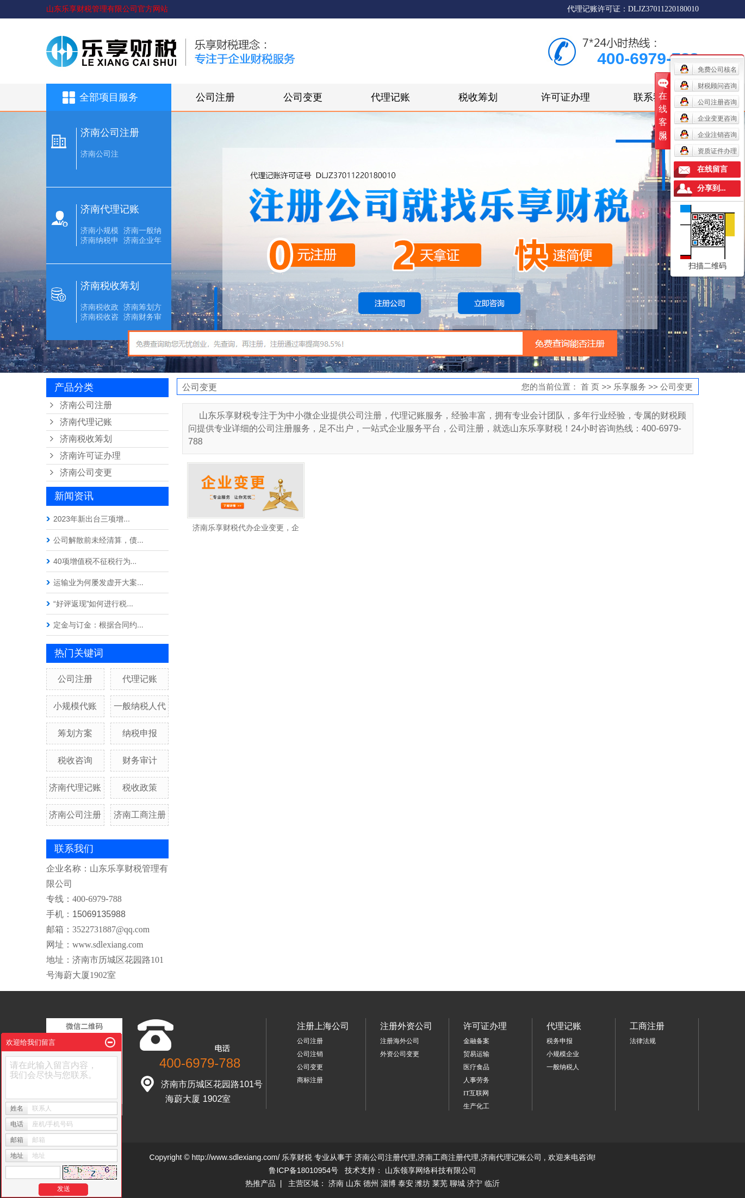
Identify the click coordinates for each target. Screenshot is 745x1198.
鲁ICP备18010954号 (303, 1170)
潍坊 (422, 1183)
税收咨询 (75, 760)
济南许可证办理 (90, 455)
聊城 (457, 1183)
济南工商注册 (140, 814)
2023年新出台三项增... (91, 519)
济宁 (474, 1183)
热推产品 (260, 1183)
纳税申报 (139, 733)
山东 (353, 1183)
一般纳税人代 (140, 706)
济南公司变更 (86, 472)
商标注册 (310, 1080)
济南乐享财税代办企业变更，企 (246, 527)
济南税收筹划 (109, 285)
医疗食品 (476, 1067)
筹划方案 (75, 733)
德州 (370, 1183)
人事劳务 (476, 1080)
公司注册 (215, 97)
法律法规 (643, 1041)
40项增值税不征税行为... (94, 561)
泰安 (405, 1183)
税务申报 (560, 1041)
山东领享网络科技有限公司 (430, 1170)
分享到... (711, 188)
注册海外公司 (399, 1041)
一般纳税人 (563, 1067)
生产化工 (476, 1106)
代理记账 (390, 97)
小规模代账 (75, 706)
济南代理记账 (109, 209)
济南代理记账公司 (511, 1157)
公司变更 (302, 97)
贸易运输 (476, 1054)
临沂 (492, 1183)
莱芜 (440, 1183)
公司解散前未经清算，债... (98, 540)
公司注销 (310, 1054)
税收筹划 (478, 97)
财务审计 (139, 760)
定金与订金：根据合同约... (98, 624)
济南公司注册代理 (385, 1157)
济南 (336, 1183)
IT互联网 (476, 1093)
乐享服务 (629, 386)
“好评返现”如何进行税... (93, 603)
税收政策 (139, 787)
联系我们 (653, 97)
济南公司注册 (109, 132)
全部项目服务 (108, 97)
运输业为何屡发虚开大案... (98, 582)
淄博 (388, 1183)
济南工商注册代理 (448, 1157)
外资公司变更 (399, 1054)
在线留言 (712, 169)
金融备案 (476, 1041)
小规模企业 (563, 1054)
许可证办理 (565, 97)
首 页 (590, 386)
